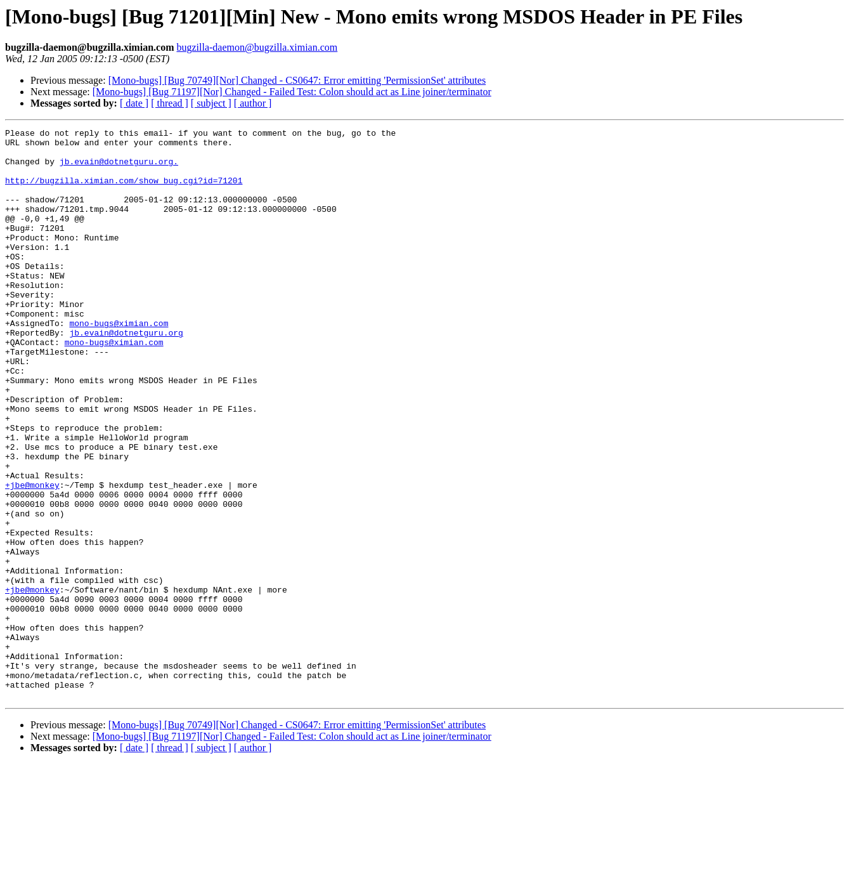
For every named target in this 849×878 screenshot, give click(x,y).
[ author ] (253, 103)
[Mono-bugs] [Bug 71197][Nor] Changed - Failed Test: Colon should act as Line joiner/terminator (292, 91)
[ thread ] (169, 103)
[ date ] (134, 103)
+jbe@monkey (32, 557)
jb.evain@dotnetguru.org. (119, 168)
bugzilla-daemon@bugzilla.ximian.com (256, 47)
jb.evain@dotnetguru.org (126, 374)
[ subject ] (211, 103)
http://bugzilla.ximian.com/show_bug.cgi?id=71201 (123, 191)
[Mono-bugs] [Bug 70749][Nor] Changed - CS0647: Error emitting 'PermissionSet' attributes (297, 80)
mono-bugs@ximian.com (118, 363)
